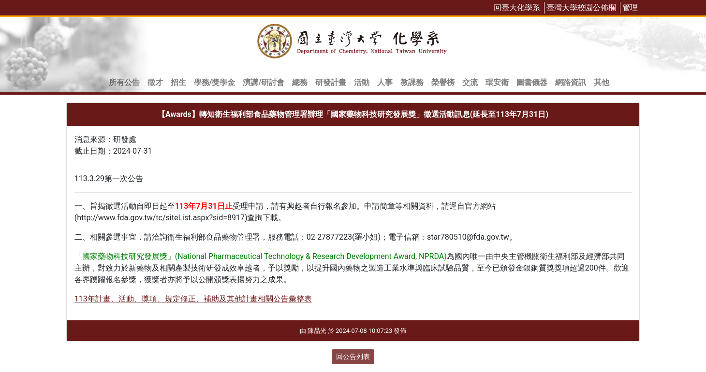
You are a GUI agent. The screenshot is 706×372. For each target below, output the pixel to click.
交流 (470, 82)
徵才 (155, 82)
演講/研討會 (263, 82)
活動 (361, 82)
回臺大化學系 (517, 7)
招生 (178, 82)
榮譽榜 (443, 82)
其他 (601, 82)
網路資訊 (570, 82)
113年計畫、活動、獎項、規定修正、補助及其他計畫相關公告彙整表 (193, 298)
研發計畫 (330, 82)
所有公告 (124, 82)
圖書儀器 (531, 82)
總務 (300, 82)
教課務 (412, 82)
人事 (385, 82)
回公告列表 (353, 356)
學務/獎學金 (214, 82)
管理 (630, 7)
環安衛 (497, 82)
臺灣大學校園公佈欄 (581, 7)
